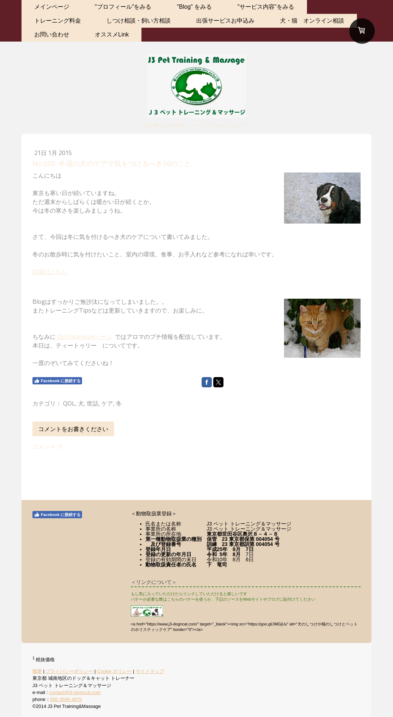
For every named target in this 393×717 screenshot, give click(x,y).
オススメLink (112, 34)
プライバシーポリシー (69, 671)
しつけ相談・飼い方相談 (138, 21)
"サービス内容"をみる (265, 7)
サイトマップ (150, 671)
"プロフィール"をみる (123, 7)
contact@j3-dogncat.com (75, 692)
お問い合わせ (51, 34)
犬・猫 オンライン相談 (312, 21)
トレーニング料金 (57, 21)
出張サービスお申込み (225, 21)
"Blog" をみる (194, 7)
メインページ (51, 7)
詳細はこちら (49, 272)
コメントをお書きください (73, 429)
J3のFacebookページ (84, 337)
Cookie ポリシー (114, 671)
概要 (37, 671)
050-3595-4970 (66, 699)
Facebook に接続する (57, 381)
